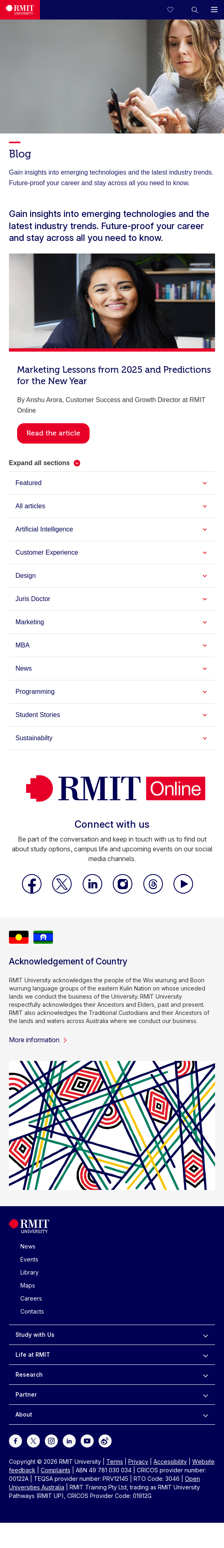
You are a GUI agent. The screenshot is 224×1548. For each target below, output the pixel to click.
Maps (27, 1285)
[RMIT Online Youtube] (183, 891)
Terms (114, 1461)
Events (29, 1259)
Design (25, 575)
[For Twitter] (33, 1440)
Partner (26, 1394)
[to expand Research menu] (205, 1374)
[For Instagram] (51, 1440)
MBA (22, 645)
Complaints (55, 1470)
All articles (30, 506)
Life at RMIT (32, 1354)
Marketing (29, 622)
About (23, 1414)
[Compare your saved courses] (175, 10)
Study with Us (35, 1334)
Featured (28, 482)
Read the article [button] (53, 433)
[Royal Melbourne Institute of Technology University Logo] (20, 10)
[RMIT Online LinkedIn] (93, 891)
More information (38, 1040)
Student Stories (37, 714)
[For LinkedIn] (69, 1440)
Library (29, 1272)
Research (29, 1374)
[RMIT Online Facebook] (32, 891)
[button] (194, 10)
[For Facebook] (15, 1440)
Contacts (32, 1311)
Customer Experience (46, 552)
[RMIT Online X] (62, 891)
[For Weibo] (105, 1440)
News (23, 668)
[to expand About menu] (205, 1414)
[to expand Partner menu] (205, 1394)
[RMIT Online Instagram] (123, 891)
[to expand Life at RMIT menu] (205, 1354)
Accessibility (170, 1461)
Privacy (138, 1461)
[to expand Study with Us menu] (205, 1334)
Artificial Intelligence (44, 529)
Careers (31, 1298)
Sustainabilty (34, 738)
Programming (35, 691)
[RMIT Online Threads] (154, 891)
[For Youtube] (87, 1440)
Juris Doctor (32, 598)
